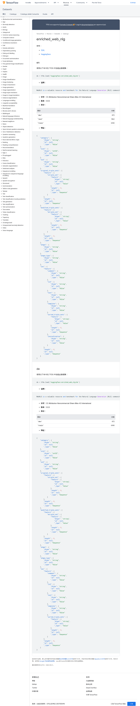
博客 (33, 681)
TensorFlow (40, 34)
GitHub (133, 3)
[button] (14, 16)
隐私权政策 (41, 704)
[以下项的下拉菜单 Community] (87, 2)
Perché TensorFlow (99, 3)
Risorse (49, 34)
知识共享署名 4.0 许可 (66, 659)
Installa (28, 3)
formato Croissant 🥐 (67, 25)
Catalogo (13, 14)
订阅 (131, 704)
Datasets (7, 9)
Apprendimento (40, 3)
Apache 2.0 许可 (100, 659)
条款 (33, 704)
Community (80, 3)
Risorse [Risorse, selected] (66, 3)
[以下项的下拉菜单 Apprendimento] (49, 2)
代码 (42, 50)
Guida (45, 14)
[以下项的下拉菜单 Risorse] (71, 2)
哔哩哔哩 (35, 691)
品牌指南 (89, 691)
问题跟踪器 (90, 681)
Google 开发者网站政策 (46, 661)
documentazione (87, 25)
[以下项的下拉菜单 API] (58, 2)
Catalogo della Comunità (29, 14)
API (55, 3)
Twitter (34, 688)
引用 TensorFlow (91, 695)
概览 (4, 14)
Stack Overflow (91, 688)
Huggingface (46, 54)
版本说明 (89, 684)
